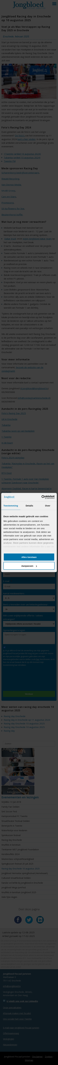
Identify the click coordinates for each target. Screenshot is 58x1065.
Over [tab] (47, 505)
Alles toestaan (29, 557)
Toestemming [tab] (10, 505)
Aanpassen (29, 566)
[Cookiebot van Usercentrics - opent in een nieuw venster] (42, 497)
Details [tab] (29, 505)
